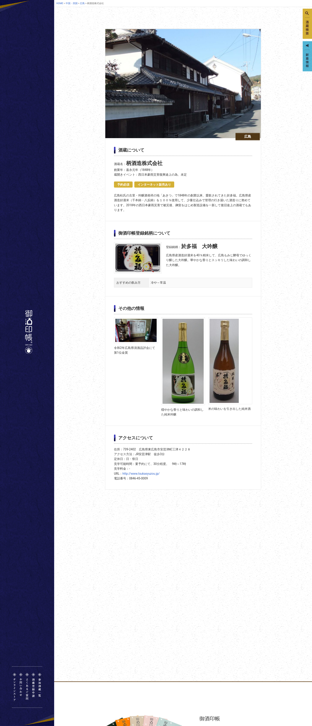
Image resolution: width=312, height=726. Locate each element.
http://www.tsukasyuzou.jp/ (141, 473)
